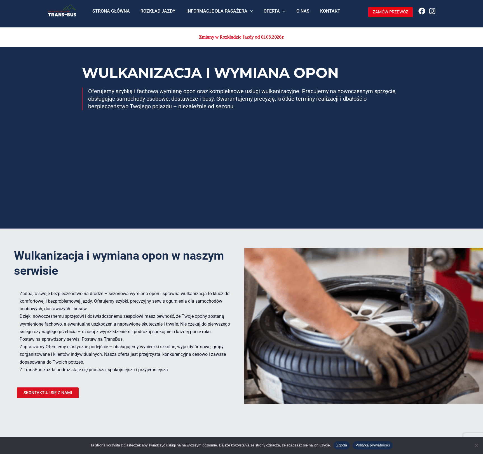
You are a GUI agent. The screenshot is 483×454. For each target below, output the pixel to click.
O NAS (294, 13)
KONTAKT (320, 13)
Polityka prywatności (372, 445)
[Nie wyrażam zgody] (476, 445)
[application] (245, 13)
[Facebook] (421, 11)
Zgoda (341, 445)
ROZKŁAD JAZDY (155, 13)
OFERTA (268, 13)
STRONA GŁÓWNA (110, 13)
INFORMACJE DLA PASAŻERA (215, 13)
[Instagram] (432, 11)
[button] (388, 12)
